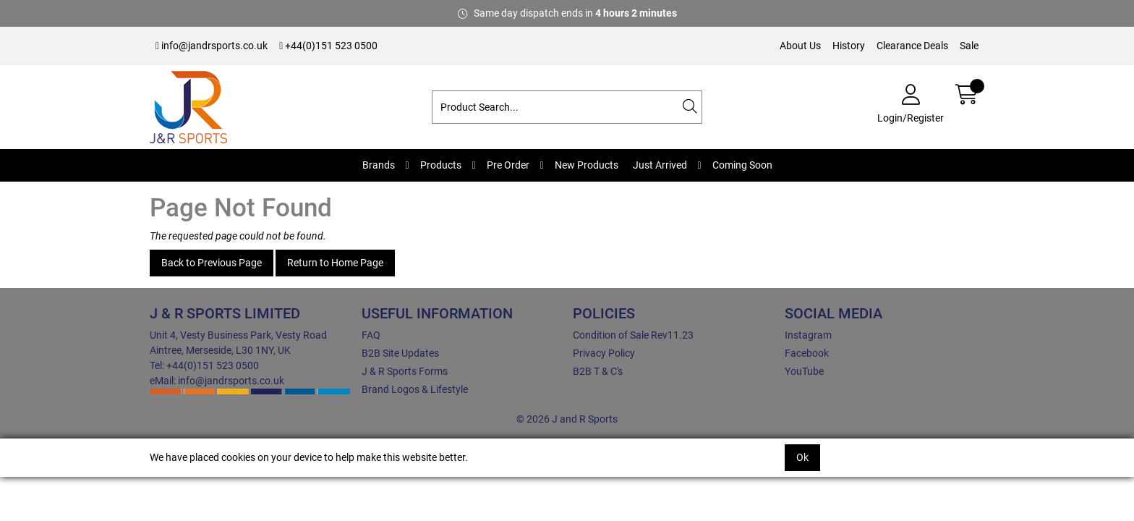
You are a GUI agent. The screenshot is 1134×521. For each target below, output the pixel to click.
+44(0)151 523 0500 (328, 45)
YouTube (804, 371)
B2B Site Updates (400, 353)
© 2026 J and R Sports (567, 419)
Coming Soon (742, 165)
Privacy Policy (604, 353)
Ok (802, 457)
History (848, 45)
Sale (969, 45)
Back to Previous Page (211, 262)
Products (440, 165)
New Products (586, 165)
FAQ (371, 335)
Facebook (807, 353)
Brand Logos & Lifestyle (415, 389)
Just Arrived (660, 165)
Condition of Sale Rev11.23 (633, 335)
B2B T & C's (598, 371)
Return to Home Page (335, 262)
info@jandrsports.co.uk (211, 45)
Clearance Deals (912, 45)
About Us (800, 45)
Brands (378, 165)
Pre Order (508, 165)
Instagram (808, 335)
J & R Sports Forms (405, 371)
